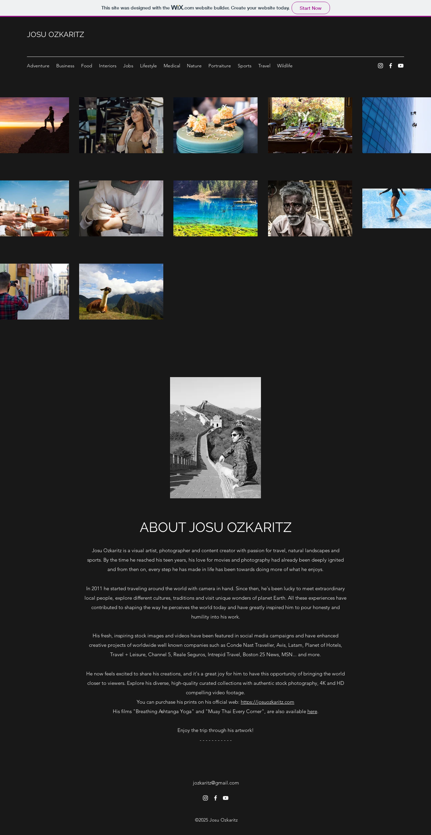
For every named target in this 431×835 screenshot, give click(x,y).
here (312, 711)
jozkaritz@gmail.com (216, 782)
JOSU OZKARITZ (55, 34)
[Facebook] (390, 65)
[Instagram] (380, 65)
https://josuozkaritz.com (267, 702)
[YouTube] (400, 65)
